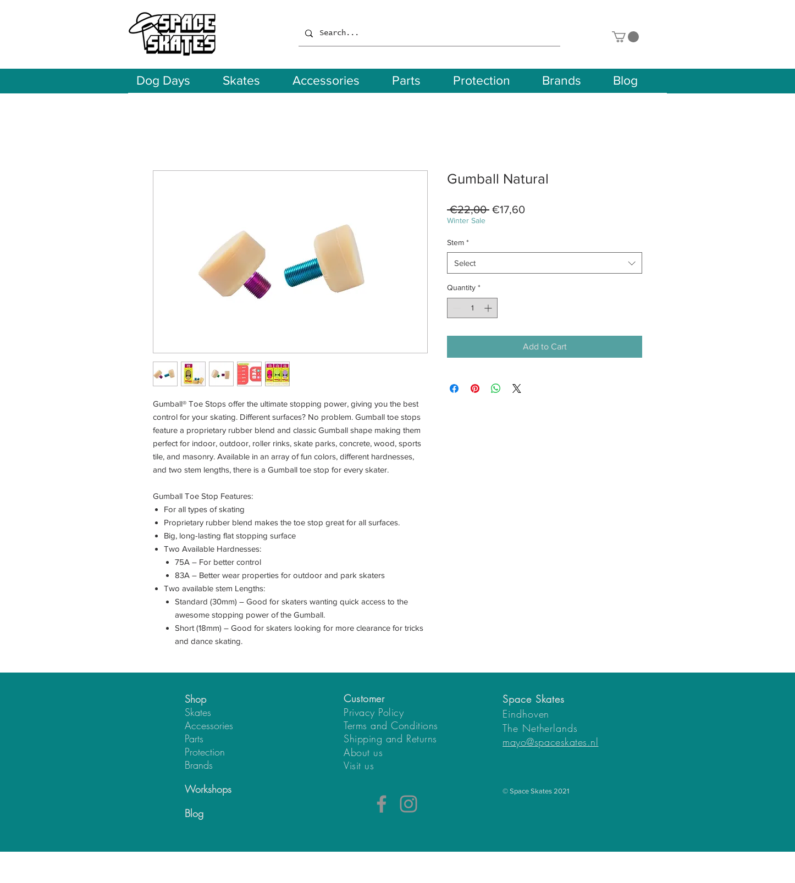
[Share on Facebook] (454, 388)
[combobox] (544, 263)
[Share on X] (516, 388)
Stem (458, 242)
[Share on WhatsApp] (496, 388)
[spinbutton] (472, 308)
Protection (205, 751)
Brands (199, 764)
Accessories (209, 725)
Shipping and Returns (390, 738)
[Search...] (428, 33)
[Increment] (489, 308)
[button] (625, 36)
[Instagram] (408, 803)
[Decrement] (455, 308)
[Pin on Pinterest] (475, 388)
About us (363, 752)
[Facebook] (381, 803)
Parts (194, 738)
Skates (198, 712)
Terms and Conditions (391, 725)
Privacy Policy (374, 712)
